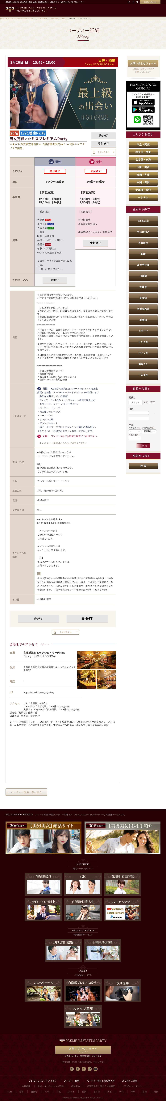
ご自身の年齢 (148, 428)
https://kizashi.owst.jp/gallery (38, 692)
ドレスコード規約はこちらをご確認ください (63, 443)
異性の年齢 (133, 435)
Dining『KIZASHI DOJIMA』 (100, 64)
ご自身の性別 (134, 428)
